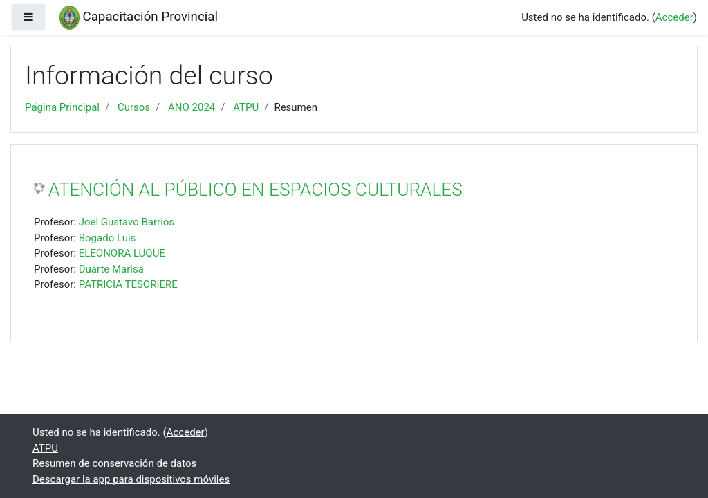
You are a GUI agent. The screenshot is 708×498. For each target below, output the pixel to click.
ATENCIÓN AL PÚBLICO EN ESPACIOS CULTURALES (255, 189)
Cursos (134, 107)
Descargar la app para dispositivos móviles (131, 479)
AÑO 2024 (191, 107)
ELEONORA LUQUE (122, 253)
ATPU (246, 107)
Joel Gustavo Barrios (126, 222)
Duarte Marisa (111, 269)
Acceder (674, 17)
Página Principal (62, 107)
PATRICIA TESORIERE (128, 284)
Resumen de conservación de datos (114, 463)
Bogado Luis (107, 238)
